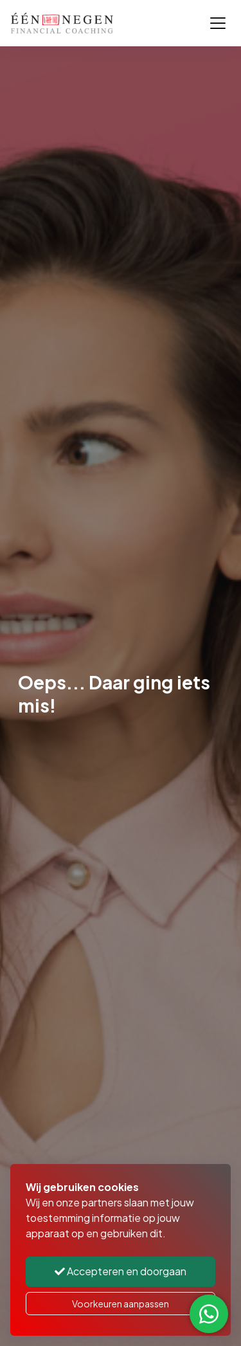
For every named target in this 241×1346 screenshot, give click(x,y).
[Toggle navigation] (218, 23)
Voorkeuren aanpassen (120, 1303)
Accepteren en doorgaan (120, 1271)
